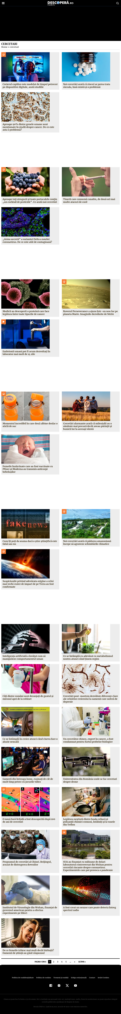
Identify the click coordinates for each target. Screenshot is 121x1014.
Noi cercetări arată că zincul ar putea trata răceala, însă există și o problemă (86, 86)
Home (4, 47)
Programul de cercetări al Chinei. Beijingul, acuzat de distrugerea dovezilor (27, 863)
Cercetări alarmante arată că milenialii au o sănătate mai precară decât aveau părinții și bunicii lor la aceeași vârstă (87, 426)
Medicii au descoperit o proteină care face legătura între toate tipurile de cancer (26, 313)
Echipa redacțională (78, 978)
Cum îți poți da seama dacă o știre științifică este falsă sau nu (30, 542)
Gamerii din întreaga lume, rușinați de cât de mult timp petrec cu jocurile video (28, 780)
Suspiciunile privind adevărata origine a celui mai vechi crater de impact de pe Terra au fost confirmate (28, 584)
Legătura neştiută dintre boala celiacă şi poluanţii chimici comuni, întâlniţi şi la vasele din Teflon (89, 822)
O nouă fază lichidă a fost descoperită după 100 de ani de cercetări (29, 820)
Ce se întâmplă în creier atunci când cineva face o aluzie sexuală (30, 740)
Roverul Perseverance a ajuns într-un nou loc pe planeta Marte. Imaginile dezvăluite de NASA (90, 313)
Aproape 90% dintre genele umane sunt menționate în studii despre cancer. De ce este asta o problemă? (28, 127)
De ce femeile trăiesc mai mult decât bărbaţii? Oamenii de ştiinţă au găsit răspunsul (28, 952)
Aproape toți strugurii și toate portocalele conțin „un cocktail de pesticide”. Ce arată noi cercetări (30, 200)
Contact (91, 978)
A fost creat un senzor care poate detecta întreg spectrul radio (89, 909)
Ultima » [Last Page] (82, 962)
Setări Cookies (102, 978)
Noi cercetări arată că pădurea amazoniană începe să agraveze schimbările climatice (87, 542)
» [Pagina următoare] (74, 962)
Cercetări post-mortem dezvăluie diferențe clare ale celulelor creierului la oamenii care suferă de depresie (90, 699)
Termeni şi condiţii (60, 978)
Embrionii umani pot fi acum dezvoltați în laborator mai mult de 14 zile (26, 353)
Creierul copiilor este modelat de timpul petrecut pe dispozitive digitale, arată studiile (30, 86)
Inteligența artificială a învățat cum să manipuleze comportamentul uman (24, 657)
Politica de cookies (44, 978)
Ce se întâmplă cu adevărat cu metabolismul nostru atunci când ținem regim (88, 657)
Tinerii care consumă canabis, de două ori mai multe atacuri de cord (89, 200)
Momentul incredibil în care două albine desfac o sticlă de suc (30, 425)
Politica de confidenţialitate (24, 978)
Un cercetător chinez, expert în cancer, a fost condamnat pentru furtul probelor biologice (88, 740)
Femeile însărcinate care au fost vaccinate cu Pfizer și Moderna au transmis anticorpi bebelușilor (28, 469)
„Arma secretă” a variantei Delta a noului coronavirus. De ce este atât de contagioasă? (27, 240)
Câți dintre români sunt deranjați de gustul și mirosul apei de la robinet (28, 697)
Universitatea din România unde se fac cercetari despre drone (90, 780)
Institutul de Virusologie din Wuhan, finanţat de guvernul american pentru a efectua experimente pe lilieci (30, 910)
